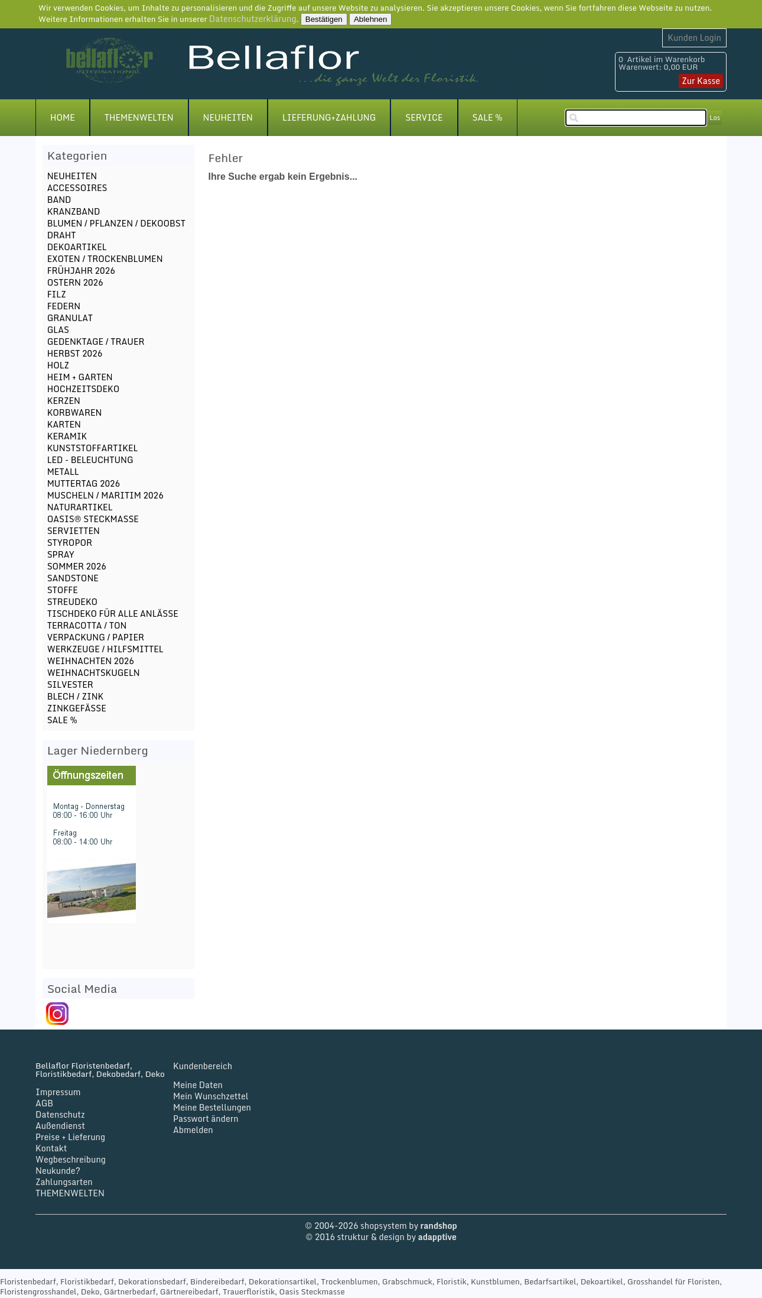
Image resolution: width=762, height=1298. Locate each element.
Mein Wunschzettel (211, 1096)
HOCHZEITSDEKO (83, 389)
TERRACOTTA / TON (87, 625)
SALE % (488, 117)
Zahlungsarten (64, 1182)
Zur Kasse (701, 81)
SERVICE (423, 117)
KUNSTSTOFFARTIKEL (92, 448)
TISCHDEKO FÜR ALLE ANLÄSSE (112, 613)
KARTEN (64, 424)
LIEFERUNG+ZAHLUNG (329, 117)
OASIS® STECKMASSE (93, 519)
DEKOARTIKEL (77, 247)
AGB (44, 1103)
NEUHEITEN (228, 117)
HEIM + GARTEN (80, 377)
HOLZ (58, 365)
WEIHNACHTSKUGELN (93, 672)
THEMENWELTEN (139, 117)
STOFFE (62, 590)
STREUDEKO (72, 601)
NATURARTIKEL (80, 507)
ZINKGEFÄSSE (76, 708)
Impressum (58, 1092)
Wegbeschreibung (70, 1159)
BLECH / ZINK (75, 696)
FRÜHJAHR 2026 (81, 270)
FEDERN (63, 306)
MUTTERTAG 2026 (83, 483)
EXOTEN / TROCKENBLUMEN (105, 259)
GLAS (58, 329)
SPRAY (60, 554)
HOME (62, 117)
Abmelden (193, 1130)
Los (714, 117)
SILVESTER (70, 684)
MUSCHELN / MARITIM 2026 (105, 495)
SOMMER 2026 (76, 566)
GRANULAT (70, 318)
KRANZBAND (73, 211)
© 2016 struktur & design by (381, 1237)
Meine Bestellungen (212, 1107)
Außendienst (60, 1125)
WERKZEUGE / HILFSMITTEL (105, 649)
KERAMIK (67, 436)
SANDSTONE (73, 578)
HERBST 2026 (75, 353)
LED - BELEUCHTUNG (90, 460)
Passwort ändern (206, 1118)
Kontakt (51, 1148)
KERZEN (63, 400)
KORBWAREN (74, 412)
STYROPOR (69, 542)
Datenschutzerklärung (253, 18)
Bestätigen (324, 19)
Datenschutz (60, 1114)
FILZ (56, 294)
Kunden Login (694, 37)
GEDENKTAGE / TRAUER (96, 341)
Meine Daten (198, 1085)
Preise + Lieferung (70, 1137)
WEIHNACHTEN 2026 (90, 661)
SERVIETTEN (73, 531)
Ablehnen (370, 19)
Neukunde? (57, 1170)
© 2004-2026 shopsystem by (381, 1225)
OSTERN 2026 (75, 282)
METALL (63, 471)
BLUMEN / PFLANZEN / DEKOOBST (116, 223)
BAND (59, 199)
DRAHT (61, 235)
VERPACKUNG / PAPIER (95, 637)
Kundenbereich (202, 1066)
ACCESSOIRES (77, 188)
